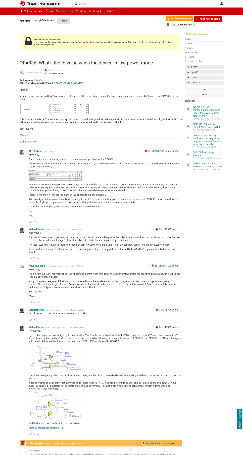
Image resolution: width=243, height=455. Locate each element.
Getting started (96, 11)
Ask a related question (179, 19)
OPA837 (195, 77)
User (222, 3)
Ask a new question (209, 19)
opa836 (194, 72)
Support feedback (239, 419)
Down (37, 222)
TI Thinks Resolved (197, 34)
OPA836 (38, 80)
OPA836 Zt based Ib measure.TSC (46, 428)
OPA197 (195, 67)
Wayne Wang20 (34, 72)
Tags (204, 89)
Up (30, 222)
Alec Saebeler (36, 151)
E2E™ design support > (31, 11)
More (65, 20)
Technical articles (64, 11)
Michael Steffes (37, 229)
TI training (81, 11)
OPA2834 (195, 82)
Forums (49, 11)
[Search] (127, 3)
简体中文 (111, 11)
